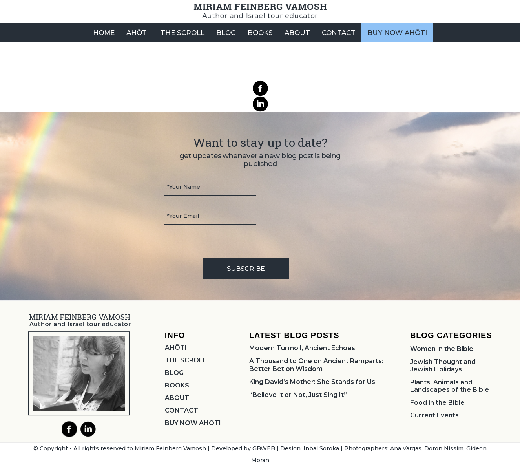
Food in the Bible (437, 402)
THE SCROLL (186, 360)
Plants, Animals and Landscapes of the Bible (449, 385)
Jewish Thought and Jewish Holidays (443, 365)
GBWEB (263, 448)
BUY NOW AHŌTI (193, 423)
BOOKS (177, 385)
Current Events (434, 415)
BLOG (174, 372)
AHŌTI (176, 347)
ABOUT (177, 398)
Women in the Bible (441, 349)
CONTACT (181, 410)
